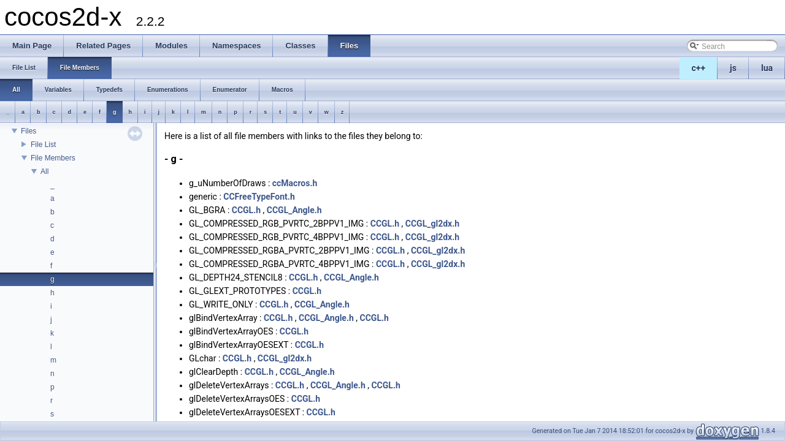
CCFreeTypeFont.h (259, 197)
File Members (53, 158)
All (44, 171)
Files (28, 131)
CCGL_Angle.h (294, 210)
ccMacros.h (295, 183)
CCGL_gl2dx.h (432, 223)
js (733, 68)
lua (767, 68)
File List (43, 144)
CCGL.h (246, 210)
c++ (699, 68)
